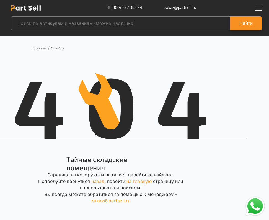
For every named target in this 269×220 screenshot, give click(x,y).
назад (97, 181)
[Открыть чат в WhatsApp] (255, 206)
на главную (139, 181)
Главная (40, 48)
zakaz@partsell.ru (110, 200)
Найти (246, 23)
